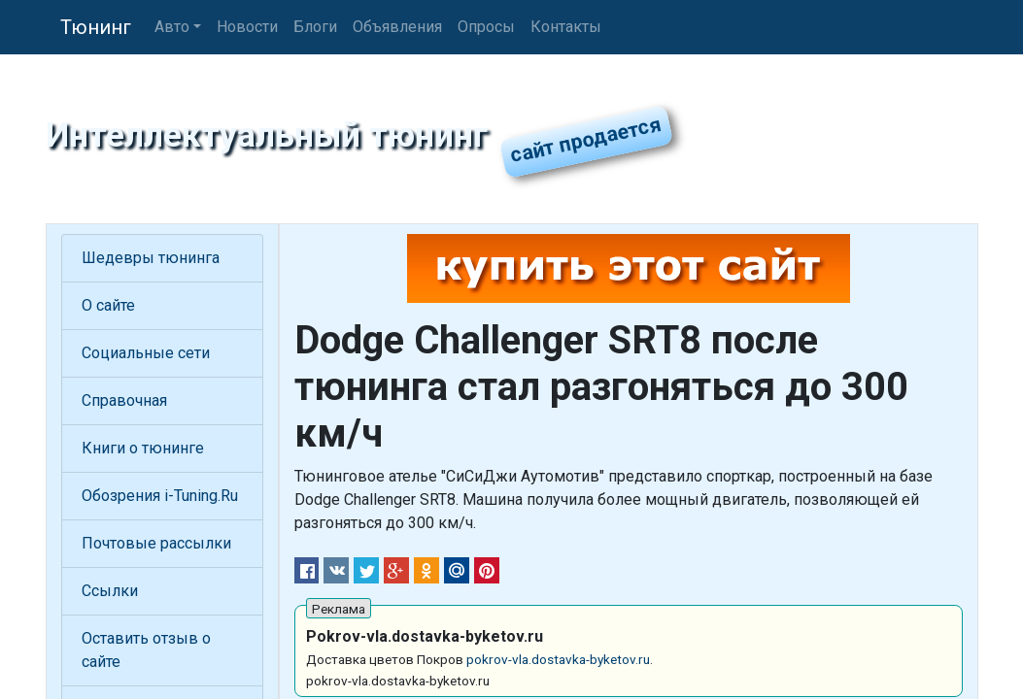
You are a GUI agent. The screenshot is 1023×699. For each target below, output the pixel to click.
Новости (247, 26)
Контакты (565, 26)
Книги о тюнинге (143, 448)
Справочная (124, 400)
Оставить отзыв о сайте (146, 650)
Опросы (486, 26)
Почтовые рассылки (156, 543)
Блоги (315, 26)
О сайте (108, 305)
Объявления (397, 26)
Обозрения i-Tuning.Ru (160, 495)
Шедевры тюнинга (151, 258)
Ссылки (110, 591)
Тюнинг (95, 27)
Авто (171, 26)
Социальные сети (146, 353)
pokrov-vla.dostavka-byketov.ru (558, 659)
